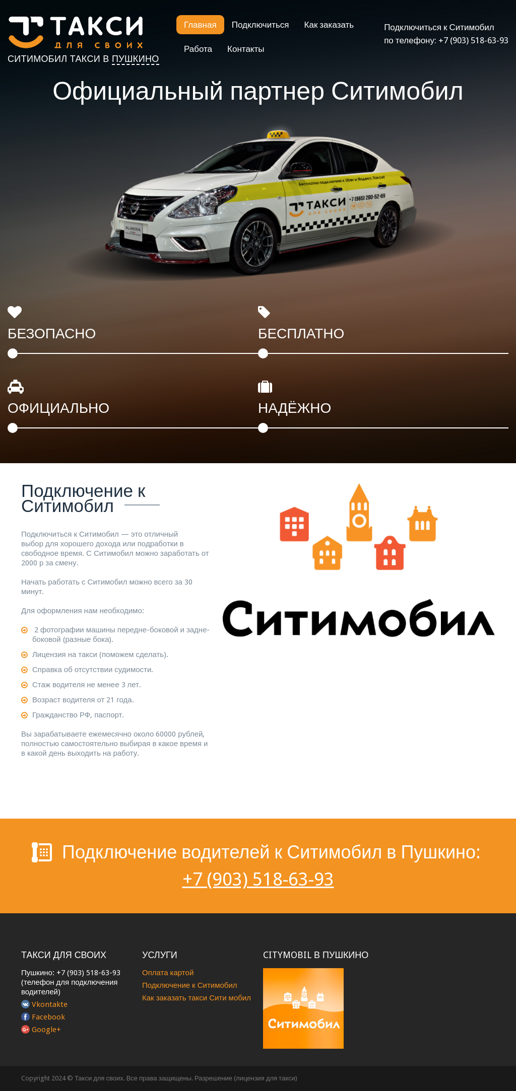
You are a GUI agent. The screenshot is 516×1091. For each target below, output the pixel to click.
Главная (200, 25)
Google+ (46, 1029)
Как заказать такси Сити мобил (196, 997)
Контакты (245, 49)
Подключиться (260, 25)
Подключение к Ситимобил (189, 985)
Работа (198, 49)
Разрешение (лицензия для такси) (246, 1078)
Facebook (48, 1017)
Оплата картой (168, 972)
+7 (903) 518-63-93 (473, 40)
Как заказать (329, 25)
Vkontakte (50, 1004)
